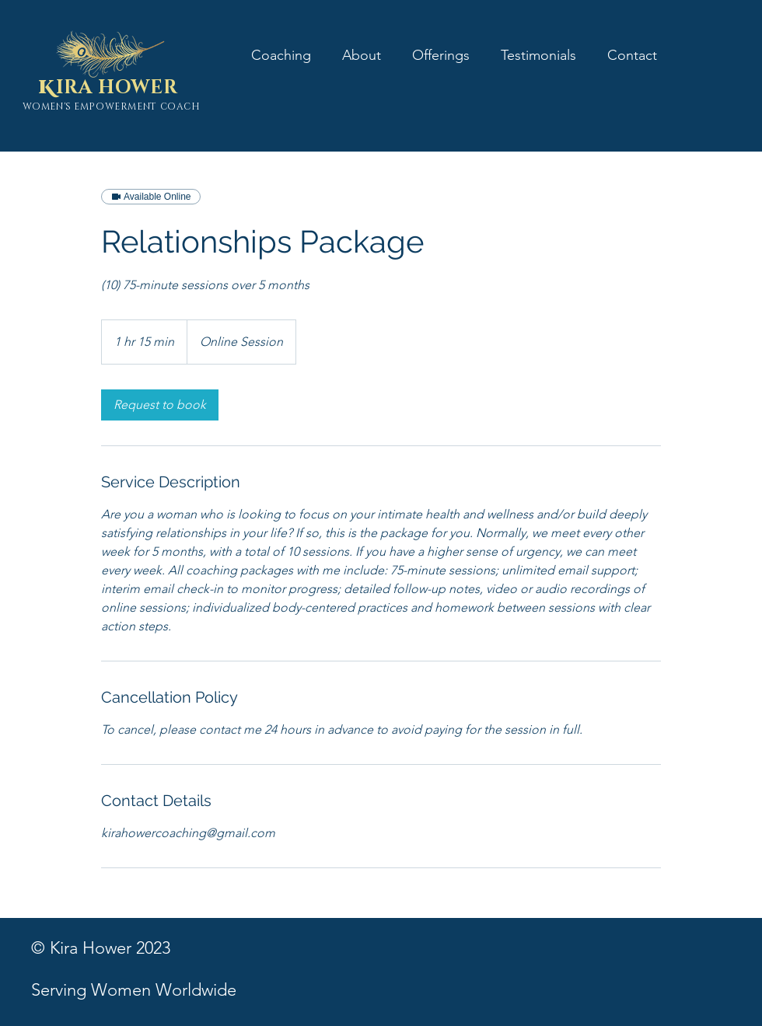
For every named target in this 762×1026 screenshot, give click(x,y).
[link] (159, 405)
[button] (441, 55)
